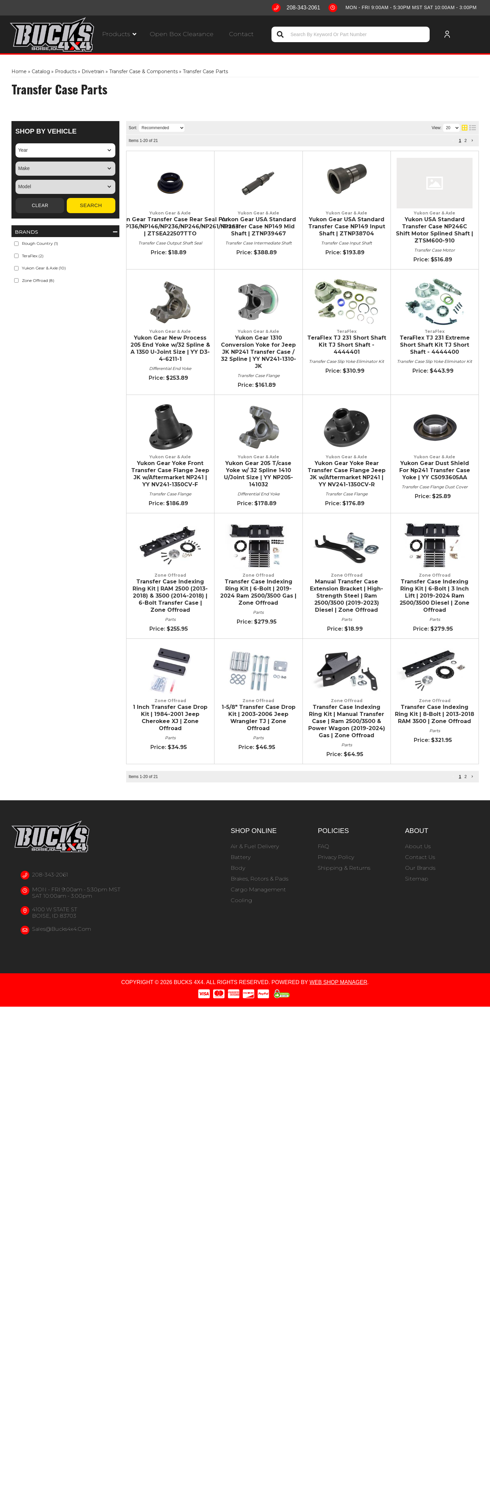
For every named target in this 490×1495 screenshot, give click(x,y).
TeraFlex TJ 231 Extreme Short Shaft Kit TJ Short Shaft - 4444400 (277, 578)
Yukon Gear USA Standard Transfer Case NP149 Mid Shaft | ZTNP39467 (285, 229)
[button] (119, 34)
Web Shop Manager (338, 1470)
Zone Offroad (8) (38, 280)
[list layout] (472, 128)
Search (91, 205)
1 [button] (460, 140)
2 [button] (465, 140)
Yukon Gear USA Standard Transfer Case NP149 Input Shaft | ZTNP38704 (287, 294)
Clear (40, 205)
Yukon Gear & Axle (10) (44, 267)
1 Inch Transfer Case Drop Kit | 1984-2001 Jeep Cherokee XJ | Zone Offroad (291, 1080)
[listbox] (65, 150)
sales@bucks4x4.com (61, 1417)
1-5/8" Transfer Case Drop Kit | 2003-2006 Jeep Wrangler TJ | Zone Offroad (291, 1127)
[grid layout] (464, 128)
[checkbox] (16, 243)
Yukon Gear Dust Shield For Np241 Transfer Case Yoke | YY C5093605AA (286, 825)
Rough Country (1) (40, 243)
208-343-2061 (50, 1363)
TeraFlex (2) (33, 255)
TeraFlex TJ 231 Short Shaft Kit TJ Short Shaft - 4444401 (264, 526)
